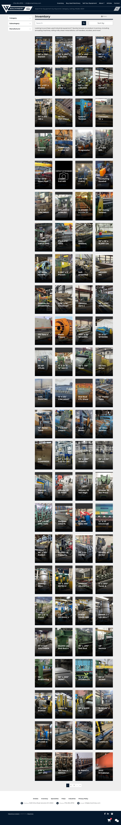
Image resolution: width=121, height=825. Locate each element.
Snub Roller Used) (81, 430)
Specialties (55, 799)
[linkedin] (108, 813)
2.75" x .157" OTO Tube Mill (42, 772)
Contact (117, 3)
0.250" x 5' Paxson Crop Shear (63, 274)
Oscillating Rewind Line (104, 181)
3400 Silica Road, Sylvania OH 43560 (41, 803)
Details (43, 60)
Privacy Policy (83, 799)
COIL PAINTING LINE (43, 399)
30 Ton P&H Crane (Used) (63, 119)
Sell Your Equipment (90, 3)
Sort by (101, 23)
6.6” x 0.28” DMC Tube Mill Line (43, 523)
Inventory (60, 3)
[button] (101, 3)
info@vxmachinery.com (33, 3)
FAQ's (64, 799)
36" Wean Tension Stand (103, 430)
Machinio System (13, 814)
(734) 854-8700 (18, 3)
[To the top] (112, 813)
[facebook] (105, 813)
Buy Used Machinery (73, 3)
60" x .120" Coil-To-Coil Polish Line (63, 461)
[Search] (76, 9)
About (101, 3)
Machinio (30, 814)
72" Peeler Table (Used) (104, 399)
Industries (72, 799)
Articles (109, 3)
